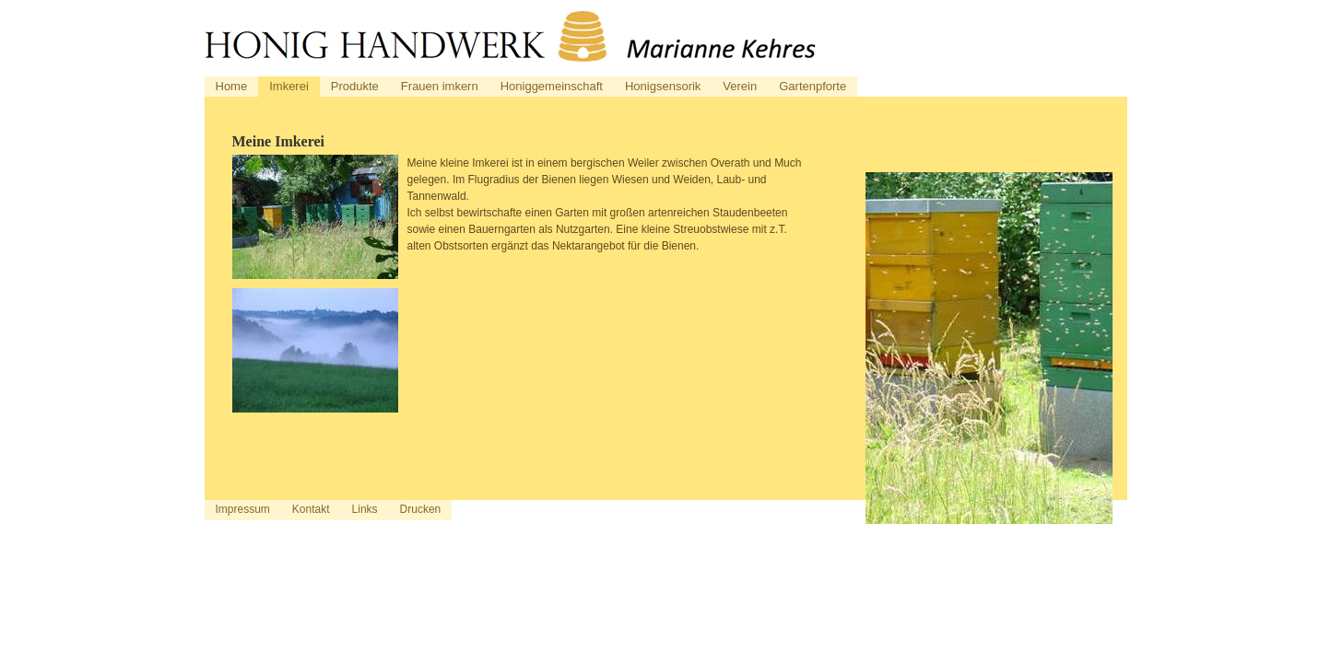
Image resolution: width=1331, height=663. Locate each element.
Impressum (243, 509)
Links (365, 509)
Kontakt (311, 509)
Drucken (421, 509)
